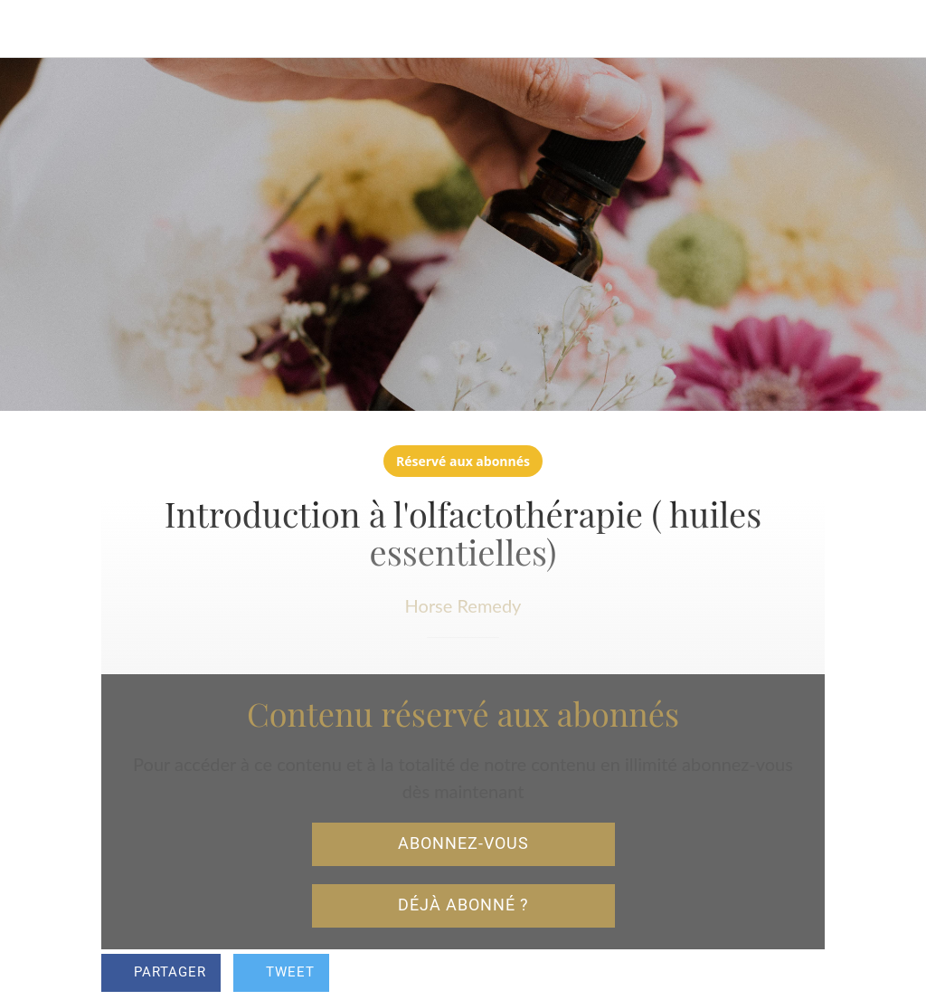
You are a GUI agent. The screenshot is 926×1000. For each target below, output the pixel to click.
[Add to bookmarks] (803, 974)
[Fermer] (29, 29)
